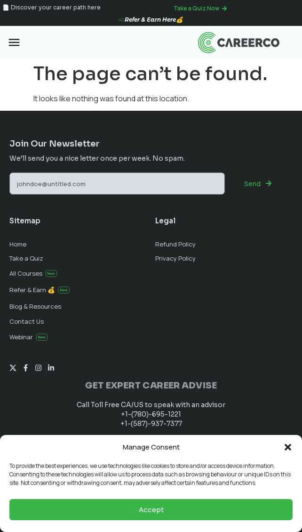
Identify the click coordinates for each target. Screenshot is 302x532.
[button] (288, 447)
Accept (151, 510)
